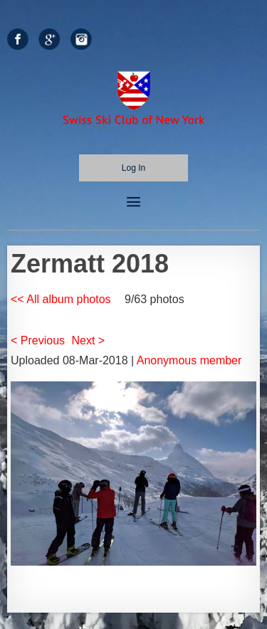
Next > (88, 340)
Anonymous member (189, 360)
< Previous (38, 340)
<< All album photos (61, 299)
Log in (133, 168)
